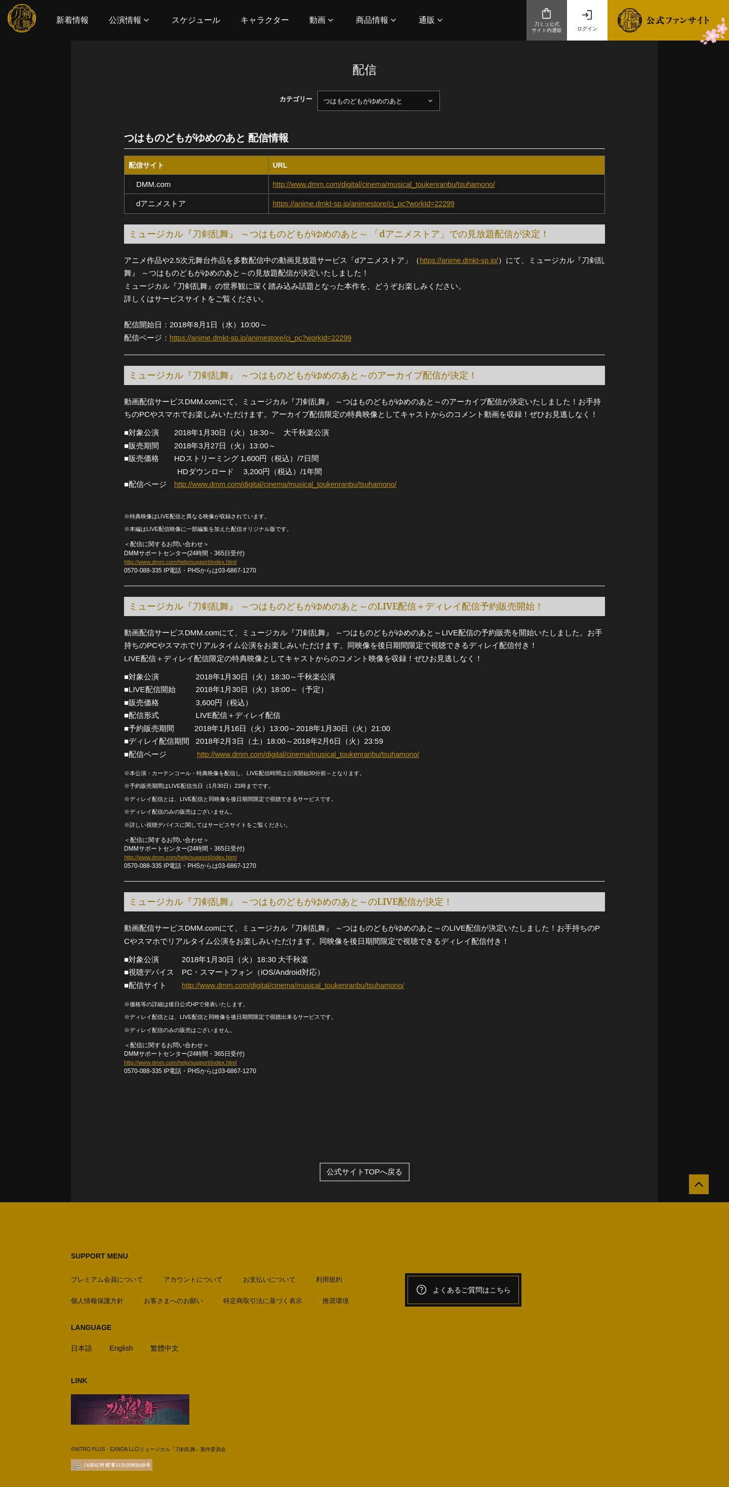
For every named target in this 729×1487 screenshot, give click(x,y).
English (123, 1344)
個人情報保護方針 (97, 1297)
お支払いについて (269, 1276)
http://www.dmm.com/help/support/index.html (184, 561)
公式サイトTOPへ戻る (365, 1172)
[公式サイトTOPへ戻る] (695, 1189)
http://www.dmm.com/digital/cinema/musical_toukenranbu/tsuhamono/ (390, 184)
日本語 (82, 1344)
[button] (130, 20)
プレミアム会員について (107, 1276)
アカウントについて (193, 1276)
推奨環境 (335, 1297)
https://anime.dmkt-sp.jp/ (461, 260)
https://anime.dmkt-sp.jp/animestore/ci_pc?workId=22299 (369, 203)
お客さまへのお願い (173, 1297)
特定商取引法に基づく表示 (262, 1297)
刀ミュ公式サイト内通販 (547, 20)
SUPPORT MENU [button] (99, 1256)
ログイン (587, 20)
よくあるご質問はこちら (463, 1290)
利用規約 (329, 1276)
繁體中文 (168, 1344)
